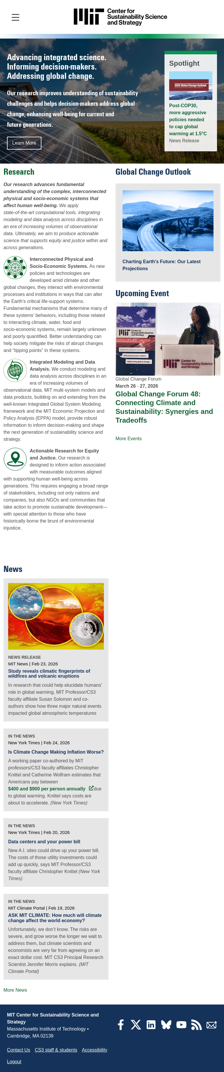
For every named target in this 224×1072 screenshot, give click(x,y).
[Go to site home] (120, 17)
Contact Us (18, 1049)
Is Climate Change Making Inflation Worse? (56, 752)
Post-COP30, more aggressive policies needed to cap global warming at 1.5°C (188, 119)
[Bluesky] (166, 1028)
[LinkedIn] (151, 1028)
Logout (14, 1061)
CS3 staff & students (56, 1049)
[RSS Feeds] (196, 1028)
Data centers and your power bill (44, 841)
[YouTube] (181, 1028)
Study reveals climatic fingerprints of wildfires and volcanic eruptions (49, 674)
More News (15, 990)
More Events (129, 438)
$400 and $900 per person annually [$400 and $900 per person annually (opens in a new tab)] (47, 788)
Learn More (24, 142)
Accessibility (94, 1049)
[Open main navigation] (15, 17)
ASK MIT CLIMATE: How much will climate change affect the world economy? (55, 918)
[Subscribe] (211, 1028)
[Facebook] (121, 1028)
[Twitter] (136, 1028)
